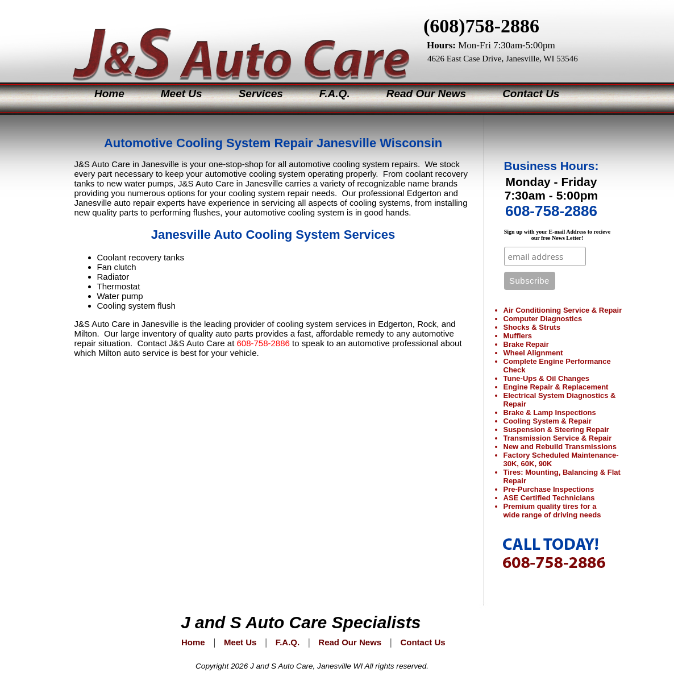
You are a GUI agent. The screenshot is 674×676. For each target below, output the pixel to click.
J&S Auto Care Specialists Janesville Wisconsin (231, 39)
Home (109, 93)
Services (261, 93)
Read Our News (426, 93)
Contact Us (530, 93)
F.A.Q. (334, 93)
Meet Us (181, 93)
